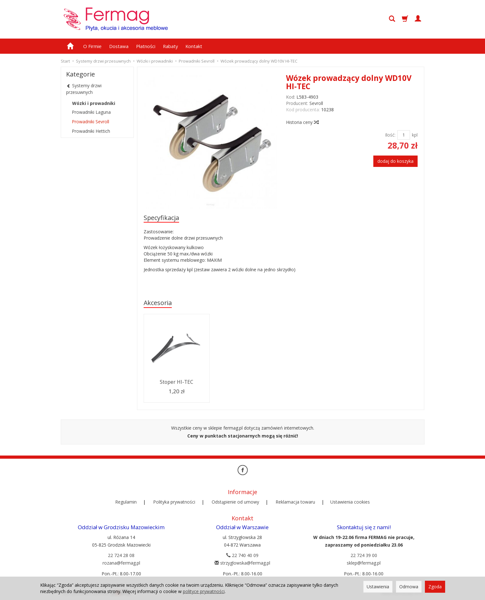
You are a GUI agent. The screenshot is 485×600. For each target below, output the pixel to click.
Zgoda (435, 587)
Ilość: (390, 135)
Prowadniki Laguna (91, 112)
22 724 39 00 (364, 555)
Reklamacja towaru (295, 502)
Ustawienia (378, 587)
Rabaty (170, 46)
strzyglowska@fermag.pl (242, 563)
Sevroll (316, 103)
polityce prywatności (204, 591)
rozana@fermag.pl (121, 563)
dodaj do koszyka (395, 161)
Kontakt (193, 46)
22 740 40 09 (242, 555)
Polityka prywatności (174, 502)
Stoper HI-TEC (176, 382)
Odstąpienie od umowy (235, 502)
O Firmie (92, 46)
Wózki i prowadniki (93, 103)
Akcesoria (158, 302)
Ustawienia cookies (350, 502)
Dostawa (118, 46)
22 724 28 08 (121, 555)
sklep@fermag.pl (364, 563)
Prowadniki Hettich (91, 131)
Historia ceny (302, 122)
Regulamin (126, 502)
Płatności (145, 46)
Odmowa (408, 587)
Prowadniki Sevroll (90, 122)
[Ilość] (403, 135)
